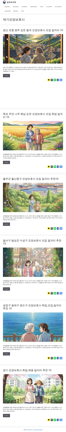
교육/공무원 (7, 11)
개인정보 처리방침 (37, 429)
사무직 (22, 11)
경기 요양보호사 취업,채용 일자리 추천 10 (27, 370)
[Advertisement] (33, 93)
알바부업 (15, 11)
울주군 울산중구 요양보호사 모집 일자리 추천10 (30, 178)
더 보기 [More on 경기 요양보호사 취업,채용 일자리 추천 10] (6, 415)
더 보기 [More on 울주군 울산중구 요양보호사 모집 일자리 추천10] (6, 224)
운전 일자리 (16, 6)
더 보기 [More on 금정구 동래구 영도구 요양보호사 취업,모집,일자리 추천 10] (6, 354)
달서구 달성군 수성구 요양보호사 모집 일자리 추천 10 (32, 242)
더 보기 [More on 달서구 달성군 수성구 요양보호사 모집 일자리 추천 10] (6, 289)
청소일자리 (24, 6)
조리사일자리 (58, 6)
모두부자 (30, 429)
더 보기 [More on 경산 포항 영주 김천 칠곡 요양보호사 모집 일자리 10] (6, 75)
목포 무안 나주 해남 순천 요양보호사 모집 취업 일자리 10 (33, 115)
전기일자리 (49, 6)
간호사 (41, 6)
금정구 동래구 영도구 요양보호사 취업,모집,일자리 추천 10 (32, 307)
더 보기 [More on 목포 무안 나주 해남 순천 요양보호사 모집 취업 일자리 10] (6, 162)
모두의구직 (11, 2)
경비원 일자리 (33, 6)
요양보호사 (7, 6)
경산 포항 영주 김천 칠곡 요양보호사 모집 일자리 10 (33, 30)
